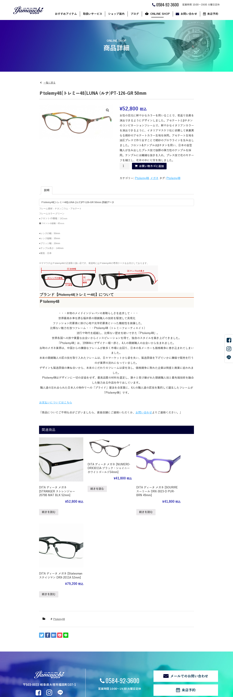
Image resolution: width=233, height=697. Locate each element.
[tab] (46, 190)
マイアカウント (149, 653)
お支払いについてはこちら (55, 402)
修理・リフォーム (62, 662)
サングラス (58, 638)
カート (144, 648)
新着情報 (25, 668)
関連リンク (18, 680)
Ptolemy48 (142, 178)
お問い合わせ (189, 14)
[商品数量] (125, 166)
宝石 (54, 653)
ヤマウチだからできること (97, 643)
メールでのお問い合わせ (189, 588)
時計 (54, 648)
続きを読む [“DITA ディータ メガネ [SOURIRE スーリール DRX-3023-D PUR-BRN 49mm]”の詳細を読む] (129, 506)
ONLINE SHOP (160, 14)
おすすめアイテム (66, 14)
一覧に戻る (50, 82)
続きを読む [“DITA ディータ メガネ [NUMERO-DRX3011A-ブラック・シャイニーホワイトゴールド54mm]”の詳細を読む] (89, 488)
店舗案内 (88, 638)
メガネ (154, 178)
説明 (46, 190)
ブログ (135, 14)
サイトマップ (57, 680)
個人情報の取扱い (38, 680)
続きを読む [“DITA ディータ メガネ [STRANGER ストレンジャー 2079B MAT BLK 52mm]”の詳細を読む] (49, 506)
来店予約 (212, 14)
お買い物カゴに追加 (151, 166)
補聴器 (56, 657)
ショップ (145, 638)
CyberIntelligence (132, 693)
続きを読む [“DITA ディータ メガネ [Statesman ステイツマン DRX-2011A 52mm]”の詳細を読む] (169, 502)
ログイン (73, 680)
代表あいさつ (90, 648)
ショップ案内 (116, 14)
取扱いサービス (92, 14)
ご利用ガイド (148, 643)
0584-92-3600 (122, 591)
